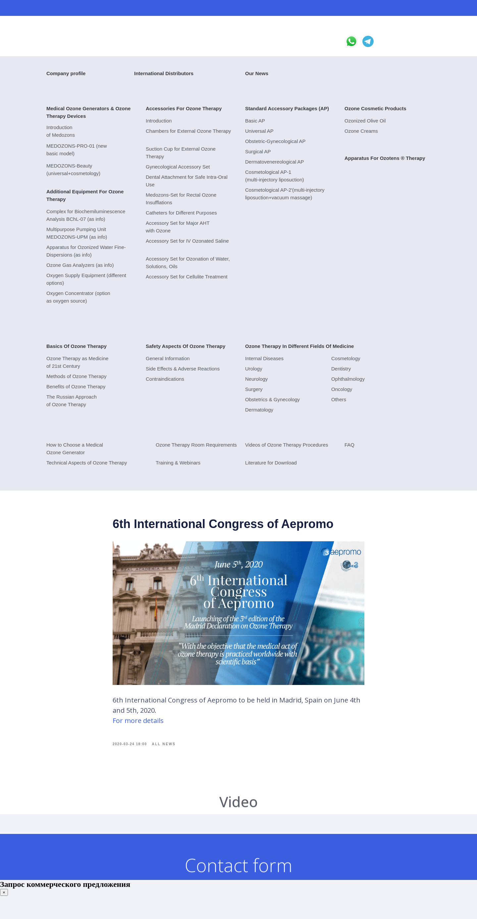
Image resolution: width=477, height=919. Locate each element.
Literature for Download (271, 462)
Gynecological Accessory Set (178, 166)
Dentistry (341, 368)
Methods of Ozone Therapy (76, 376)
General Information (168, 358)
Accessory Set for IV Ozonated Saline (187, 241)
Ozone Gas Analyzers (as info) (80, 265)
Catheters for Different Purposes (181, 213)
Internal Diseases (264, 358)
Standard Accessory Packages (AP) (287, 108)
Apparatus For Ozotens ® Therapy (384, 158)
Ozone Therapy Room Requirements (196, 445)
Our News (256, 73)
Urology (253, 368)
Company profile (65, 73)
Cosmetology (345, 358)
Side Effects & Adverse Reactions (183, 368)
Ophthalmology (348, 379)
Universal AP (259, 131)
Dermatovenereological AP (274, 162)
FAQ (349, 445)
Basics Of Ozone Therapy (76, 346)
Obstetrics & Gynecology (272, 399)
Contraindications (165, 379)
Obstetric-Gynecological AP (275, 141)
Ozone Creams (361, 131)
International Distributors (163, 73)
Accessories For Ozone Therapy (184, 108)
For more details (138, 726)
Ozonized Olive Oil (365, 120)
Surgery (254, 389)
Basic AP (255, 120)
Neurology (256, 379)
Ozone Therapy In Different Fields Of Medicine (299, 346)
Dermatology (259, 409)
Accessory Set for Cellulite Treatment (187, 276)
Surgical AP (258, 151)
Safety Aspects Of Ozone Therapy (185, 346)
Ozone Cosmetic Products (375, 108)
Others (338, 399)
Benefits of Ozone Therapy (75, 386)
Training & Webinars (178, 462)
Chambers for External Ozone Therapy (188, 131)
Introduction (159, 120)
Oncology (341, 389)
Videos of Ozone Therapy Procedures (286, 445)
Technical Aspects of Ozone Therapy (86, 462)
